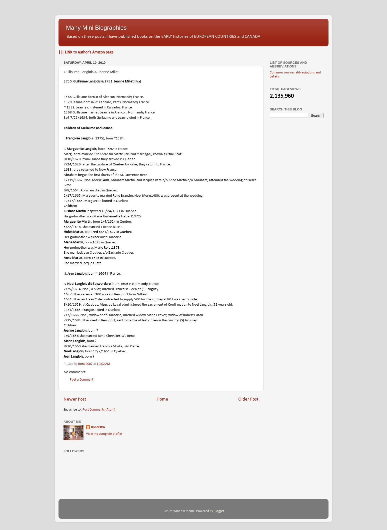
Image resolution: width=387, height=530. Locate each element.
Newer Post (75, 399)
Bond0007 (98, 427)
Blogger (219, 511)
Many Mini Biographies (96, 27)
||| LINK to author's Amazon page (86, 52)
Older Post (248, 399)
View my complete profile (104, 434)
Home (162, 399)
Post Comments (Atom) (98, 409)
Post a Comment (81, 379)
